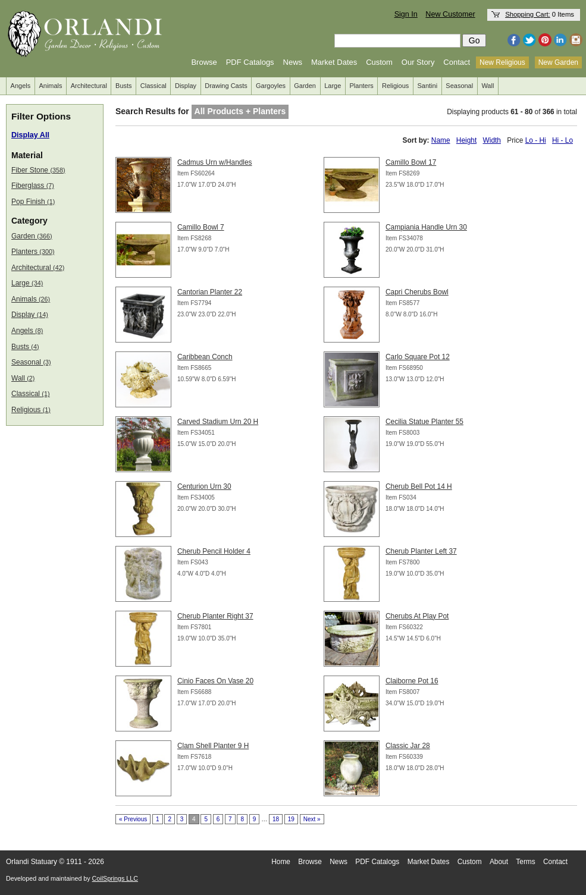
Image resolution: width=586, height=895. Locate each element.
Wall (487, 85)
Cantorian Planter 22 (209, 292)
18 (275, 819)
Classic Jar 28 (408, 746)
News (293, 62)
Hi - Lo (562, 140)
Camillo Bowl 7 (200, 227)
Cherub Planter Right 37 (215, 616)
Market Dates (334, 62)
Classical (153, 85)
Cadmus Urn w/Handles (214, 162)
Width (492, 140)
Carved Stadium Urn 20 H (217, 421)
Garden (305, 85)
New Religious (502, 62)
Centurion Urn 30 (204, 486)
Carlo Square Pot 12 (418, 357)
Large (332, 85)
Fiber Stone (38, 170)
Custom (379, 62)
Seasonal (459, 85)
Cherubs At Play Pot (417, 616)
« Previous (133, 819)
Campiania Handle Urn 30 (426, 227)
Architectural (89, 85)
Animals (50, 85)
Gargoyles (271, 85)
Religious (395, 85)
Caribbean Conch (205, 357)
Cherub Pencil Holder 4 (213, 551)
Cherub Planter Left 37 (421, 551)
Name (440, 140)
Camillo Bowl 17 (411, 162)
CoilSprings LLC (115, 878)
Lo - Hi (535, 140)
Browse (204, 62)
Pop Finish (33, 201)
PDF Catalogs (250, 62)
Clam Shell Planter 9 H (213, 746)
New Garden (558, 62)
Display (185, 85)
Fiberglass (32, 185)
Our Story (418, 62)
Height (466, 140)
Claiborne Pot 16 (412, 681)
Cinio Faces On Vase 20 (215, 681)
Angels (21, 85)
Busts (123, 85)
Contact (456, 62)
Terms (525, 862)
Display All (30, 135)
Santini (427, 85)
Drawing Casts (226, 85)
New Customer (450, 14)
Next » (312, 819)
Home (280, 862)
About (499, 862)
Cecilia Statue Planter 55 (424, 421)
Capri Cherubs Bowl (417, 292)
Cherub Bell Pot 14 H (419, 486)
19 (291, 819)
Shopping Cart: (527, 14)
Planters (362, 85)
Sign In (406, 14)
